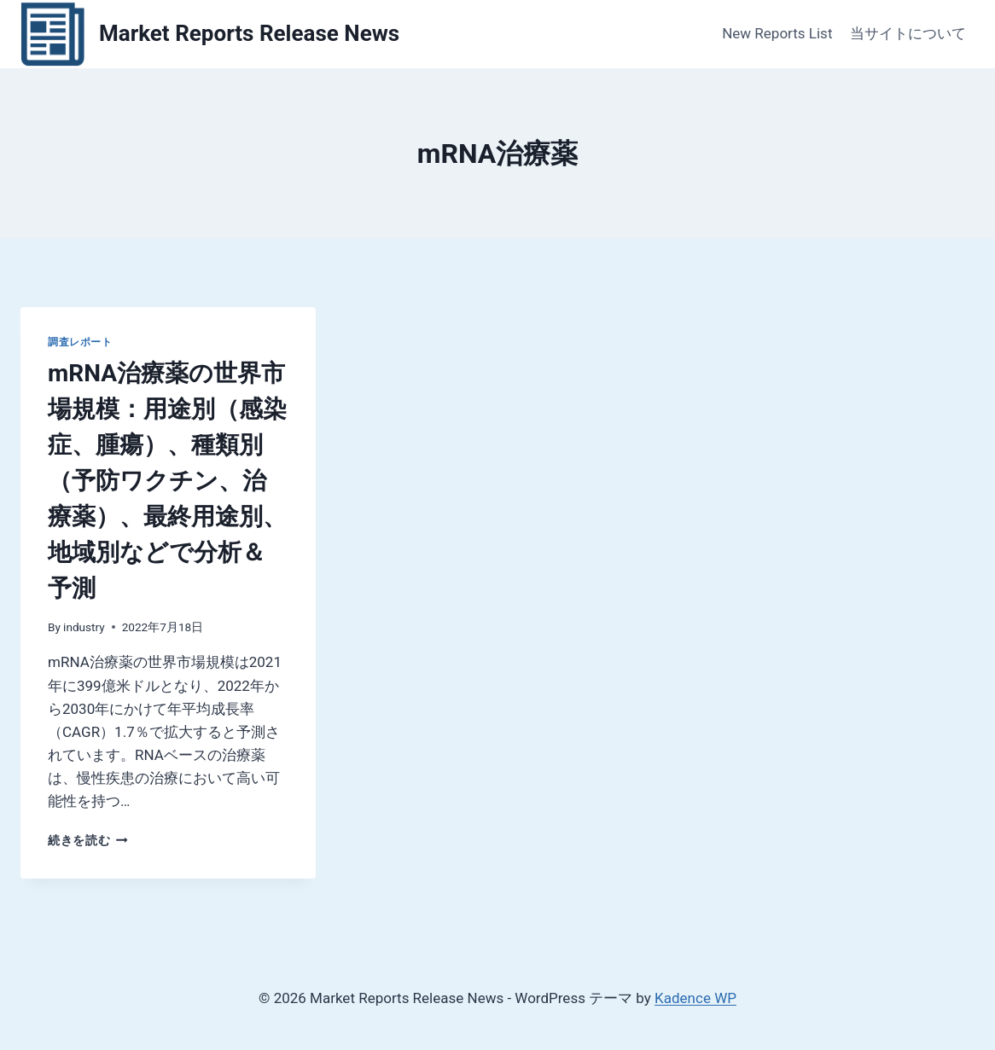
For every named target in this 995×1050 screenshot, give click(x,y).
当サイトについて (908, 33)
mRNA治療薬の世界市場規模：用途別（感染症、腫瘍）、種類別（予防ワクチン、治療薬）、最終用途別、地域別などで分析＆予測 (167, 480)
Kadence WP (695, 997)
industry (84, 627)
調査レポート (80, 342)
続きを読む (88, 840)
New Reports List (777, 33)
